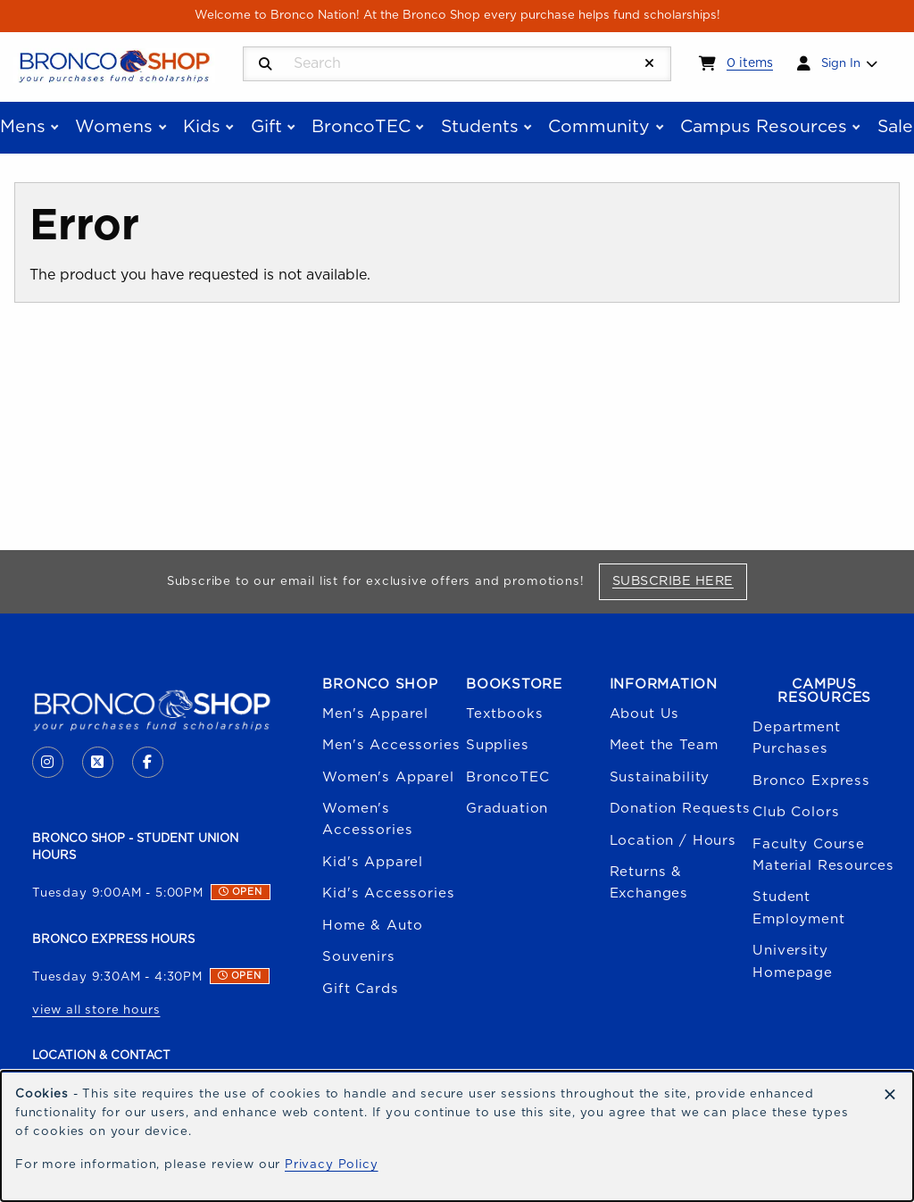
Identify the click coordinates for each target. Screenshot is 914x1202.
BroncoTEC (507, 777)
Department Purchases (796, 738)
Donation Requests (680, 808)
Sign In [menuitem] (840, 63)
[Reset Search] (649, 63)
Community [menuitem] (599, 127)
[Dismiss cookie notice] (890, 1096)
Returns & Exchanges (649, 882)
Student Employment (798, 907)
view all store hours (96, 1010)
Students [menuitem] (480, 127)
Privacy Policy (331, 1164)
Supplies (497, 745)
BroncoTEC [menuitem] (361, 127)
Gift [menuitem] (266, 127)
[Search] (266, 64)
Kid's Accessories (388, 893)
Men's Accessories (391, 745)
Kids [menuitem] (201, 127)
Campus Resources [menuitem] (763, 127)
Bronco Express (811, 781)
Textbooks (504, 714)
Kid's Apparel (372, 862)
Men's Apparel (375, 714)
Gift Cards (360, 989)
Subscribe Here (679, 580)
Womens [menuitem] (114, 127)
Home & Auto (372, 925)
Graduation (507, 808)
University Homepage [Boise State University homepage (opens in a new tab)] (792, 961)
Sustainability (660, 777)
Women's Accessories (367, 819)
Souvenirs (358, 957)
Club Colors (795, 812)
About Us (645, 714)
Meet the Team (664, 745)
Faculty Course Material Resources (823, 855)
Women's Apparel (387, 777)
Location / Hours (673, 840)
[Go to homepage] (114, 65)
